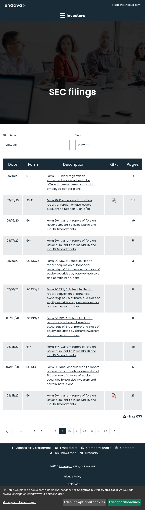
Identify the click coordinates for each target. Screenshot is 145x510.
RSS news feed (63, 453)
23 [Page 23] (93, 430)
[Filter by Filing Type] (36, 145)
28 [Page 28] (106, 430)
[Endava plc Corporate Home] (15, 5)
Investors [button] (72, 15)
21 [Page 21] (78, 430)
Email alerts (66, 448)
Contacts (124, 448)
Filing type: (10, 135)
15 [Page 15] (35, 430)
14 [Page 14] (28, 430)
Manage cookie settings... (19, 502)
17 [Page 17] (49, 430)
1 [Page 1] (16, 430)
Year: (78, 135)
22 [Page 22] (85, 430)
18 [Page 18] (56, 430)
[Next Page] (114, 431)
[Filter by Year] (108, 145)
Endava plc (65, 466)
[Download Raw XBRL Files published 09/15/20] (114, 201)
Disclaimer (72, 484)
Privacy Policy (72, 476)
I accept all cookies (124, 502)
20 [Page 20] (71, 430)
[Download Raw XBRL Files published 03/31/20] (114, 396)
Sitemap (89, 453)
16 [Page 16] (42, 430)
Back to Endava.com (127, 4)
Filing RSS (132, 416)
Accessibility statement (31, 448)
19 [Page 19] (63, 430)
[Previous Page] (7, 431)
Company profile (96, 448)
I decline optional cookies (84, 502)
